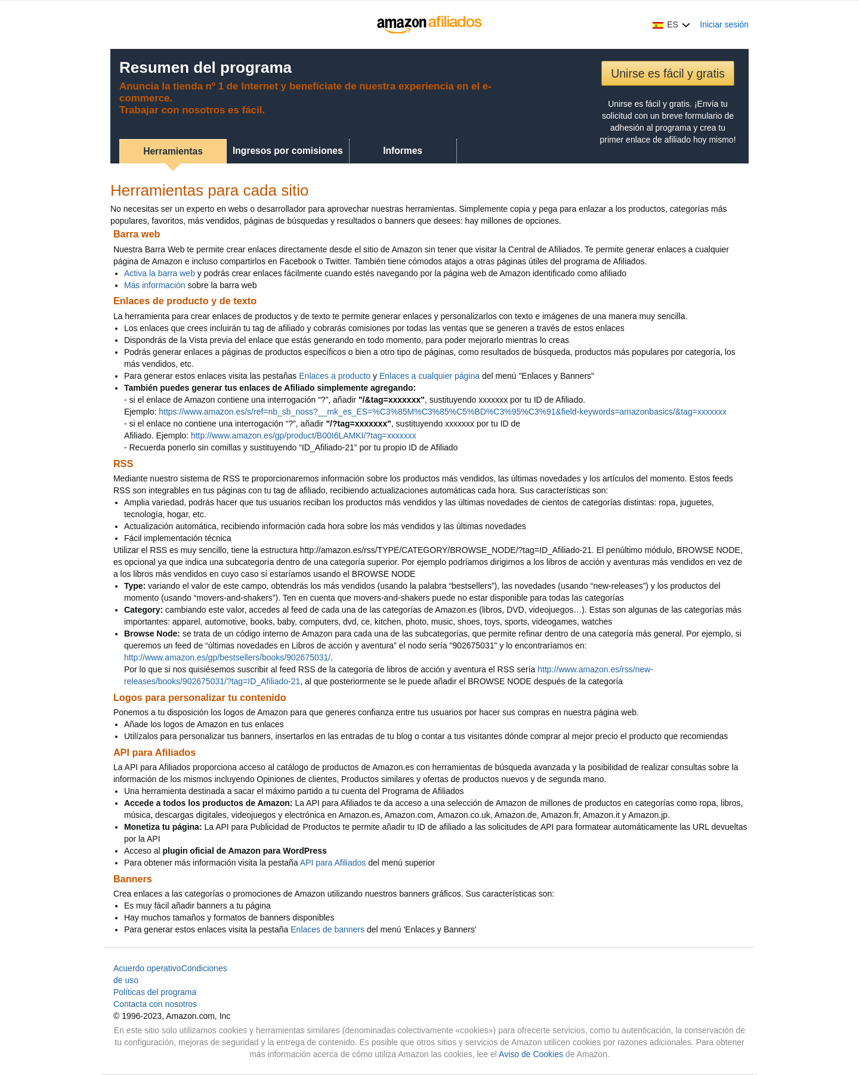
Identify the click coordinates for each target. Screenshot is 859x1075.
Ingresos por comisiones (288, 151)
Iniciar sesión (724, 24)
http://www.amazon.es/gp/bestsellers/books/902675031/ (227, 657)
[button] (671, 24)
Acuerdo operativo (147, 968)
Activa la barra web (159, 273)
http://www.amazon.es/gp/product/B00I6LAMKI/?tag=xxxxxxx (303, 435)
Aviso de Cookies (531, 1054)
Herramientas (173, 151)
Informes (402, 151)
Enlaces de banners (327, 929)
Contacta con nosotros (155, 1004)
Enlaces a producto (334, 376)
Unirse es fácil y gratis (668, 73)
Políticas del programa (154, 992)
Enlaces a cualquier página (429, 376)
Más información (155, 285)
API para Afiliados (333, 862)
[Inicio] (430, 24)
